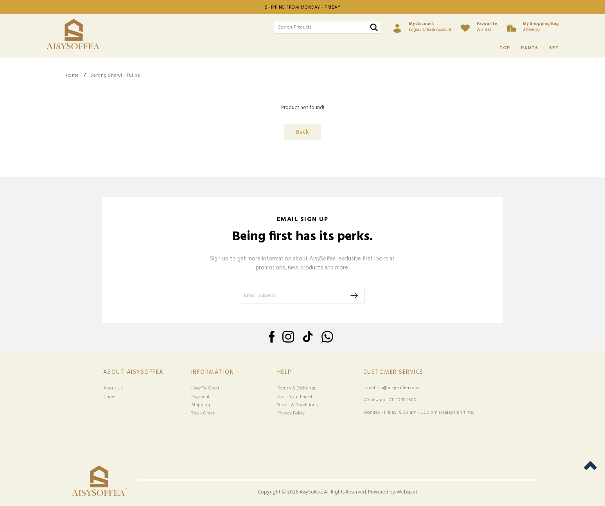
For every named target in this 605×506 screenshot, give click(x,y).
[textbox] (327, 28)
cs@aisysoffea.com (399, 388)
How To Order (205, 388)
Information (212, 372)
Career (110, 397)
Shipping (200, 405)
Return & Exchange (296, 388)
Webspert (407, 492)
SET (554, 48)
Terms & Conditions (297, 405)
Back (302, 132)
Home (72, 75)
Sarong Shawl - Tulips (115, 75)
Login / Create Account (430, 26)
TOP (504, 48)
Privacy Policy (291, 413)
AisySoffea (311, 492)
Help (284, 372)
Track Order (202, 413)
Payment (200, 397)
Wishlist (487, 26)
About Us (113, 388)
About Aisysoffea (133, 372)
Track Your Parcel (294, 397)
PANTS (529, 48)
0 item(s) (541, 26)
